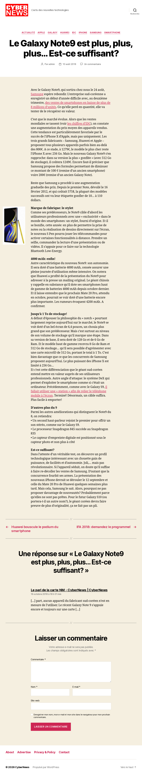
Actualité (28, 32)
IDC (74, 32)
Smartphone (112, 32)
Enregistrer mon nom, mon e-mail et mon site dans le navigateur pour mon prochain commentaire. (72, 716)
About (10, 752)
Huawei (64, 32)
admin (52, 64)
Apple (41, 32)
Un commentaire (92, 64)
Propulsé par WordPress (46, 767)
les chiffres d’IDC (78, 124)
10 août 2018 (69, 64)
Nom (34, 687)
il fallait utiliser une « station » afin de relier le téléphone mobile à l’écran (69, 391)
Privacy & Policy (44, 752)
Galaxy (52, 32)
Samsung (96, 32)
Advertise (24, 752)
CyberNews (22, 767)
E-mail (76, 687)
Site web (35, 700)
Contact (64, 752)
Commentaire (38, 659)
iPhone (83, 32)
